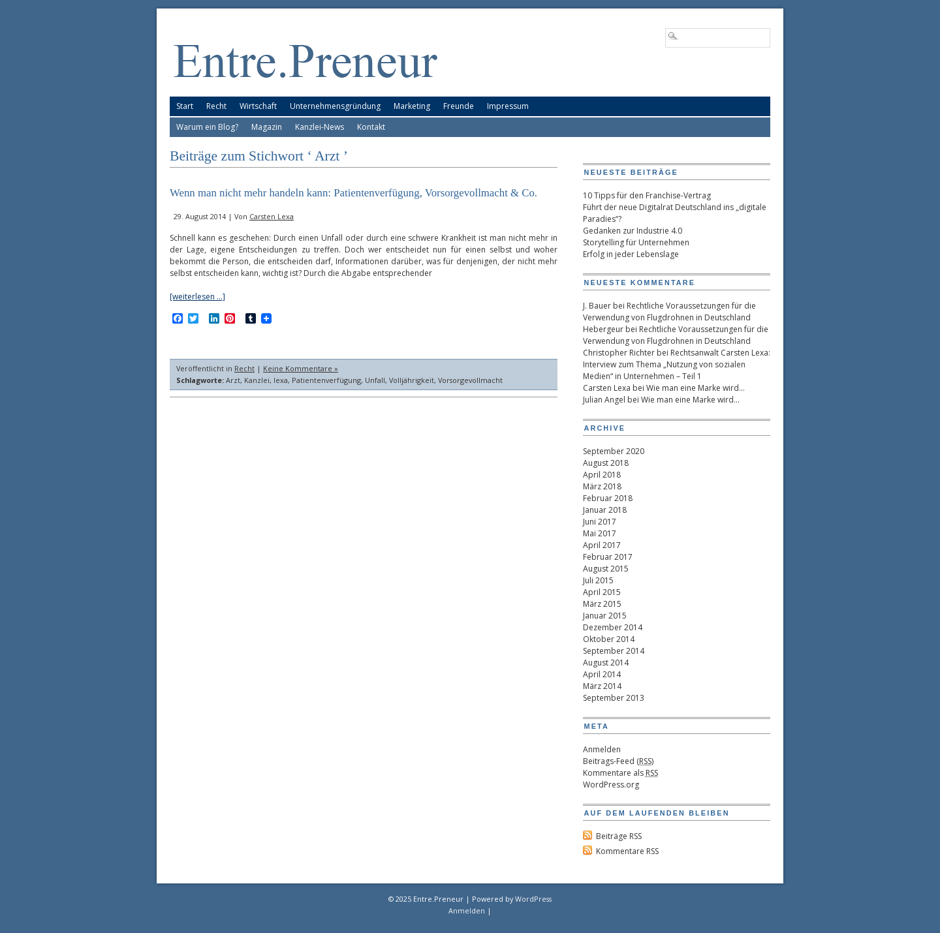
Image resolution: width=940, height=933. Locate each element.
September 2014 (613, 650)
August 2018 (606, 462)
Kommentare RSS (627, 851)
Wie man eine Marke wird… (695, 387)
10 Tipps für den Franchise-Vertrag (647, 195)
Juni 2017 (599, 521)
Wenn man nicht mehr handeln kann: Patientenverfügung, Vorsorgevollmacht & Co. (353, 193)
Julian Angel (604, 399)
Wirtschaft (258, 106)
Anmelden (602, 749)
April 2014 (602, 674)
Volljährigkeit (411, 380)
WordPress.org (611, 784)
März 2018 (602, 486)
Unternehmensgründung (335, 106)
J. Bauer (597, 305)
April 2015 (602, 592)
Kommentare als (620, 772)
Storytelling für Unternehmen (636, 242)
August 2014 (606, 662)
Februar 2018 (608, 498)
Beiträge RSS (619, 836)
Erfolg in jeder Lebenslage (631, 254)
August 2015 (606, 568)
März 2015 (602, 603)
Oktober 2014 (608, 639)
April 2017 (602, 545)
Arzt (233, 380)
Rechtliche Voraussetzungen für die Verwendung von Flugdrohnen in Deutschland (669, 311)
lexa (281, 380)
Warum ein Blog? (207, 126)
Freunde (458, 106)
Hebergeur (603, 329)
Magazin (266, 126)
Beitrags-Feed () (618, 761)
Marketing (412, 106)
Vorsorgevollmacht (470, 380)
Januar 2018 (605, 509)
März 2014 (602, 686)
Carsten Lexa (271, 216)
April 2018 (602, 474)
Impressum (508, 106)
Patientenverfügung (326, 380)
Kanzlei (257, 380)
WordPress (533, 899)
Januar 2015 (605, 615)
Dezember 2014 (612, 627)
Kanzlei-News (319, 126)
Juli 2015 (598, 580)
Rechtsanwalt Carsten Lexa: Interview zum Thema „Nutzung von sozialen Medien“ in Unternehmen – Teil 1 (676, 364)
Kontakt (371, 126)
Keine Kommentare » (300, 368)
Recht (216, 106)
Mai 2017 (599, 533)
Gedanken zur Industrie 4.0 (632, 230)
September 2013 (613, 697)
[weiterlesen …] (197, 296)
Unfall (375, 380)
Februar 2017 (608, 556)
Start (184, 106)
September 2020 (613, 451)
